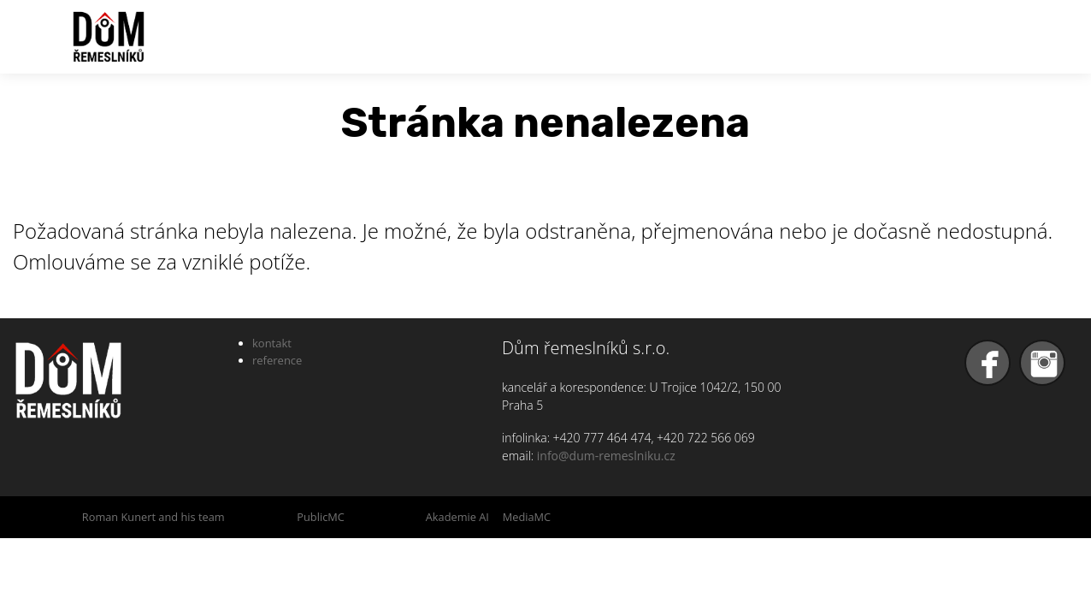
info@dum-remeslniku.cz (606, 455)
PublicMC (321, 516)
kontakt (272, 343)
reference (277, 360)
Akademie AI (457, 516)
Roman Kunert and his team (153, 516)
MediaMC (527, 516)
